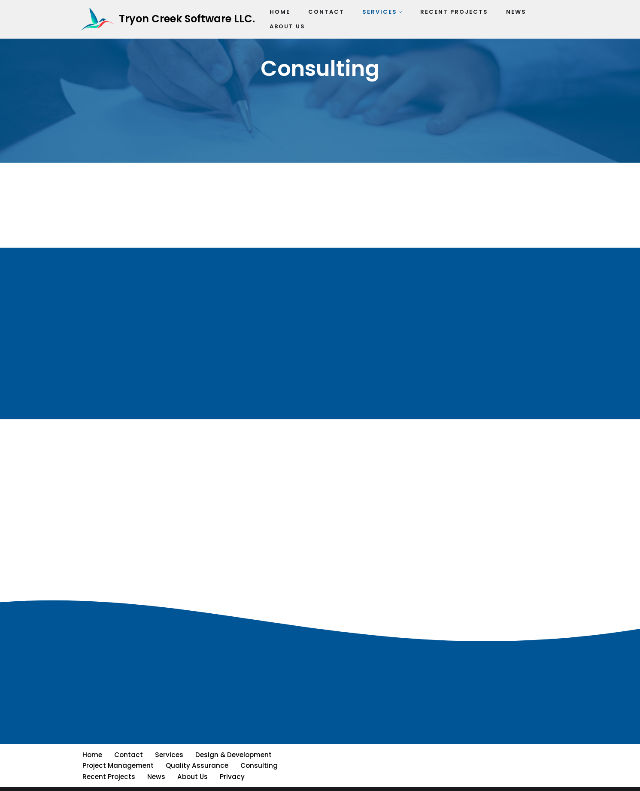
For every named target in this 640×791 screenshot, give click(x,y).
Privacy (230, 759)
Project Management (117, 748)
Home (92, 738)
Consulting (257, 748)
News (155, 759)
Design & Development (232, 738)
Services (168, 738)
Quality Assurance (196, 748)
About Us (191, 759)
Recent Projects (108, 759)
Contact (128, 738)
